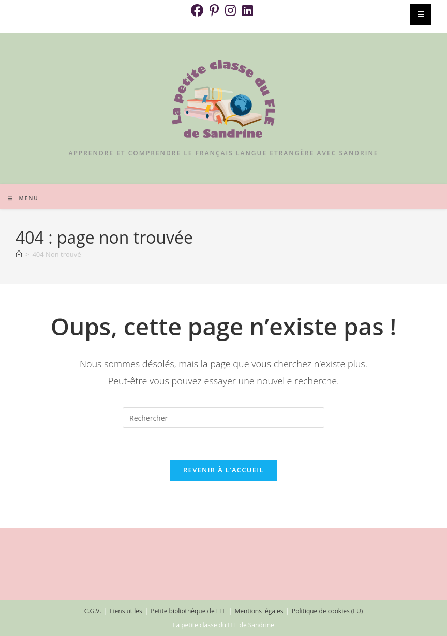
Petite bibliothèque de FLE (188, 611)
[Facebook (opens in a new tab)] (198, 10)
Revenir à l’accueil (223, 470)
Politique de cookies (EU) (327, 611)
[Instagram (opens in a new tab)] (230, 10)
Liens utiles (126, 611)
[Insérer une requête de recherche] (223, 417)
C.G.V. (92, 611)
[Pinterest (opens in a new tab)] (214, 10)
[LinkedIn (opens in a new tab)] (247, 10)
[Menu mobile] (23, 198)
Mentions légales (258, 611)
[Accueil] (19, 254)
